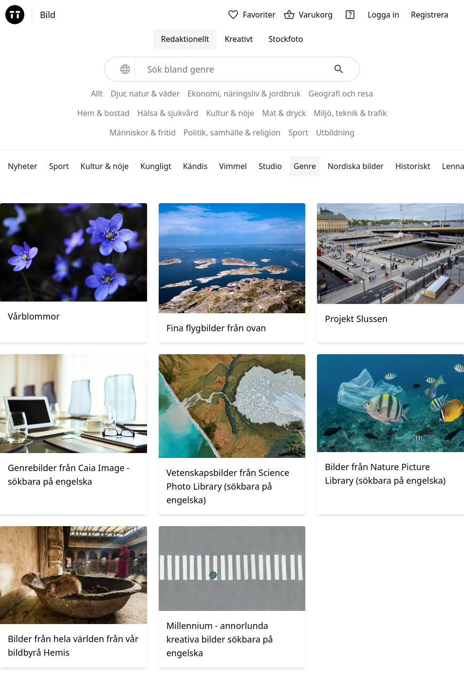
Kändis (195, 166)
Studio (270, 166)
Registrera (429, 14)
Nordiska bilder (356, 166)
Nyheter (22, 166)
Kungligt (155, 166)
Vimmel (233, 166)
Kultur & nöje (104, 166)
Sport (59, 166)
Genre (305, 166)
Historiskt (412, 166)
